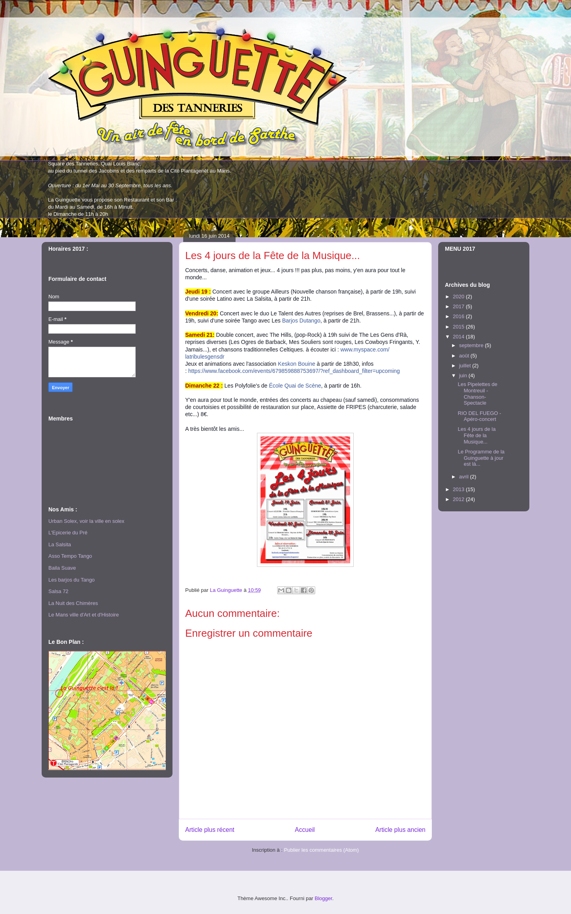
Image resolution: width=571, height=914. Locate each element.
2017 (459, 306)
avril (464, 477)
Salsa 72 (58, 591)
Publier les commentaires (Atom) (321, 850)
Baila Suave (62, 568)
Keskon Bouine (296, 364)
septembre (472, 345)
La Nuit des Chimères (73, 603)
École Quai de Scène (295, 385)
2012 (459, 499)
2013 (459, 489)
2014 (459, 337)
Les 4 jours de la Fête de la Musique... (476, 435)
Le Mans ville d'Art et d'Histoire (83, 615)
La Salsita (59, 544)
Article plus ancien (400, 829)
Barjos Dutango (301, 320)
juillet (465, 366)
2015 (459, 327)
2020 (459, 297)
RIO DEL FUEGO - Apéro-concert (479, 416)
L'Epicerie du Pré (68, 533)
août (465, 356)
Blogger (323, 898)
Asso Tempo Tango (70, 556)
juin (464, 375)
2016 (459, 316)
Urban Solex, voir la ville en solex (86, 521)
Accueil (305, 829)
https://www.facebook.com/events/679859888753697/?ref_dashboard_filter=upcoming (294, 371)
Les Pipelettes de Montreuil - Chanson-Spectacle (477, 393)
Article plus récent (209, 829)
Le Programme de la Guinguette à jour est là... (481, 458)
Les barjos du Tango (71, 580)
